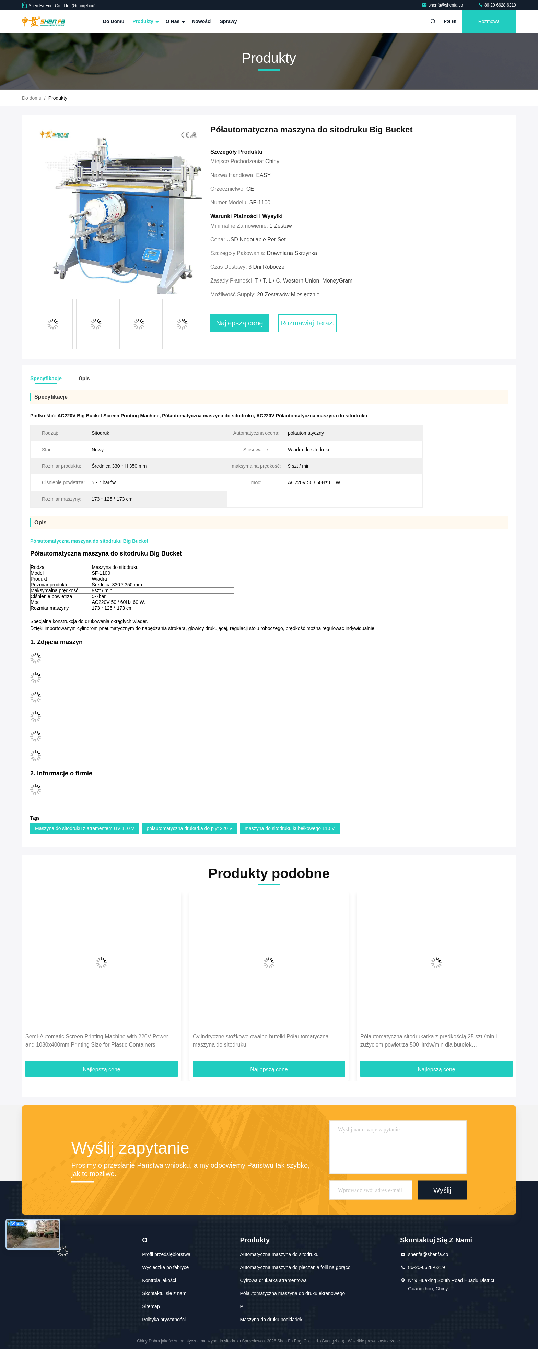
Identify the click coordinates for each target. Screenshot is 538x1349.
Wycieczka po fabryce (165, 1267)
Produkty (144, 21)
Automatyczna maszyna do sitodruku (279, 1254)
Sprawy (228, 21)
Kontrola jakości (159, 1280)
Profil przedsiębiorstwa (166, 1254)
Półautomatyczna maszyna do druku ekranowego (292, 1293)
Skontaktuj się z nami (164, 1293)
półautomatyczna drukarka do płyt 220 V (189, 828)
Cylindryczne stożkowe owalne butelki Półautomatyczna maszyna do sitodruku (261, 1041)
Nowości (202, 21)
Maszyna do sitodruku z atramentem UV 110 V (84, 828)
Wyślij (442, 1190)
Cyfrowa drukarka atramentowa (273, 1280)
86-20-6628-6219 (497, 5)
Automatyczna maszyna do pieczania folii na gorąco (295, 1267)
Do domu (113, 21)
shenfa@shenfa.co (443, 5)
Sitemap (151, 1306)
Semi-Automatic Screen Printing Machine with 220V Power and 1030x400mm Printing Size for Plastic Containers (96, 1041)
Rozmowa (489, 21)
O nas (175, 21)
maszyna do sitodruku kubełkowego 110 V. (290, 828)
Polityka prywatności (164, 1319)
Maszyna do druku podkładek (271, 1319)
